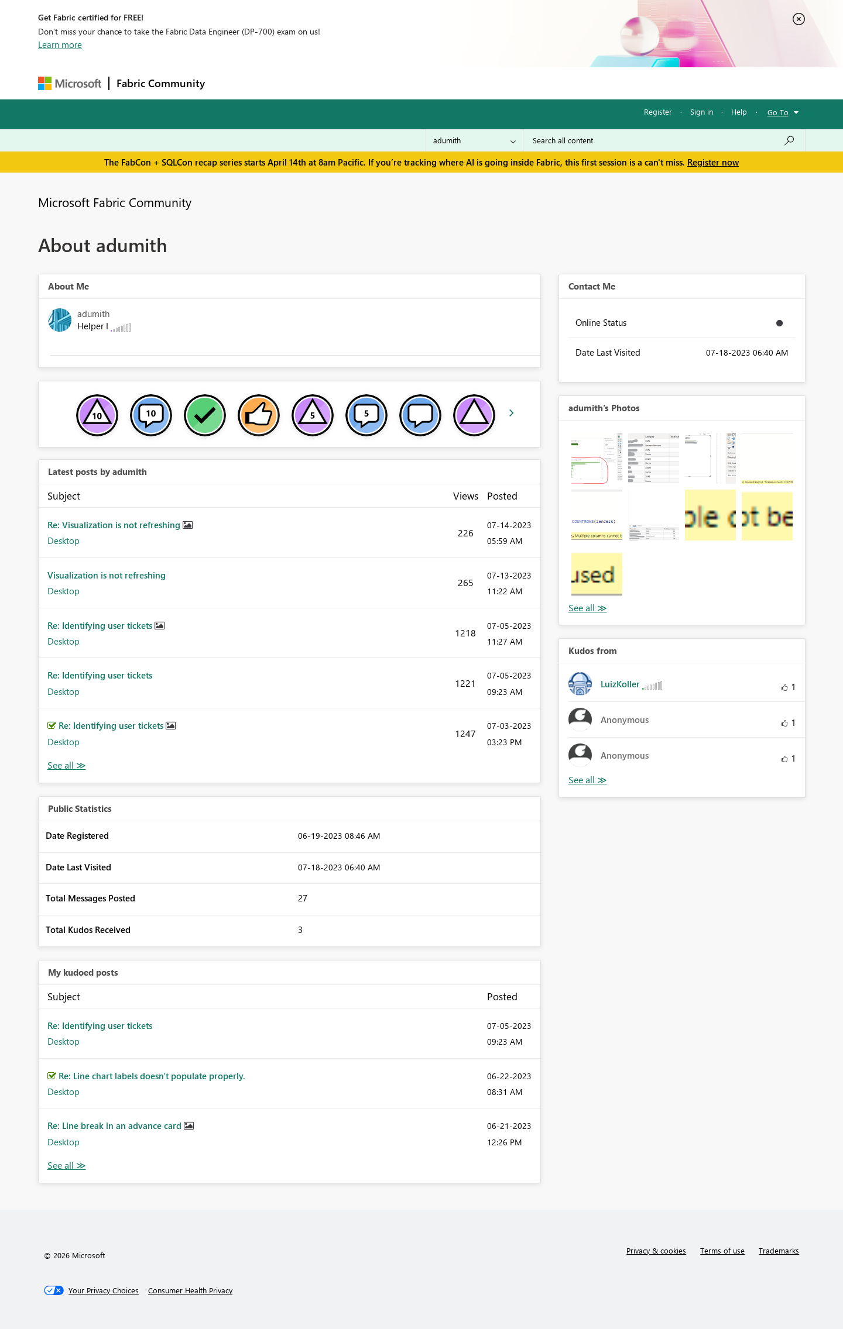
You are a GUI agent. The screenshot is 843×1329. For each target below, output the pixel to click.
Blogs (435, 83)
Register (658, 111)
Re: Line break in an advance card (115, 1125)
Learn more (60, 44)
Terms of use (722, 1250)
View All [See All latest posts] (66, 765)
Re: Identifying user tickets (101, 625)
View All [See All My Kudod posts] (66, 1165)
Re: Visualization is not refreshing (115, 525)
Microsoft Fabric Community (114, 202)
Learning (480, 83)
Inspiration (283, 83)
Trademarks (779, 1250)
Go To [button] (778, 112)
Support (530, 83)
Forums (231, 83)
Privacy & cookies (656, 1250)
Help (739, 111)
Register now (713, 162)
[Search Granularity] (474, 140)
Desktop (63, 540)
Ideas (331, 83)
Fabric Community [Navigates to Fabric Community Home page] (160, 83)
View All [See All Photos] (587, 608)
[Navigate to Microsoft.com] (69, 83)
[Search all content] (664, 140)
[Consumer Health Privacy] (190, 1290)
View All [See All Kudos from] (587, 780)
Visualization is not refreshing (106, 575)
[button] (596, 458)
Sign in (701, 111)
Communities (383, 83)
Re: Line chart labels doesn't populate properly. (152, 1076)
